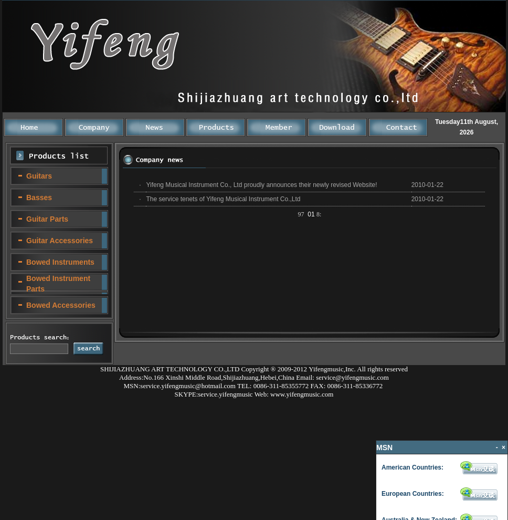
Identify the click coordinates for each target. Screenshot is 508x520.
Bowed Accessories (61, 305)
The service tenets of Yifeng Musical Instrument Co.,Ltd (223, 199)
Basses (39, 197)
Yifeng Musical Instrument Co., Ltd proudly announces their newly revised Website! (261, 185)
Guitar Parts (47, 219)
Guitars (39, 176)
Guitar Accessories (59, 240)
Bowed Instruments (60, 262)
